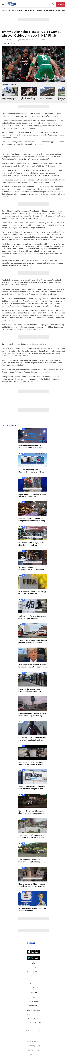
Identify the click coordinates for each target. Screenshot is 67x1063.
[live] (60, 4)
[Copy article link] (14, 43)
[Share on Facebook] (8, 43)
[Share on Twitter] (11, 43)
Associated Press (8, 40)
